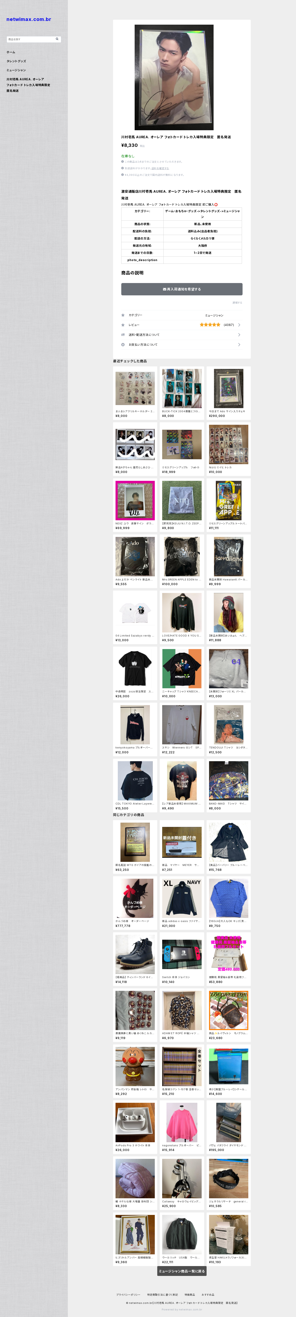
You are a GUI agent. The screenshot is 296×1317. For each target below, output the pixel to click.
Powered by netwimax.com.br (182, 1309)
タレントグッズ (16, 61)
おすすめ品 (208, 1294)
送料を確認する (160, 168)
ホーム (11, 52)
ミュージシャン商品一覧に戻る (182, 1271)
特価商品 (190, 1294)
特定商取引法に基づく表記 (162, 1294)
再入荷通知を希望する (182, 289)
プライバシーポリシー (128, 1294)
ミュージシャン (214, 315)
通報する (237, 302)
